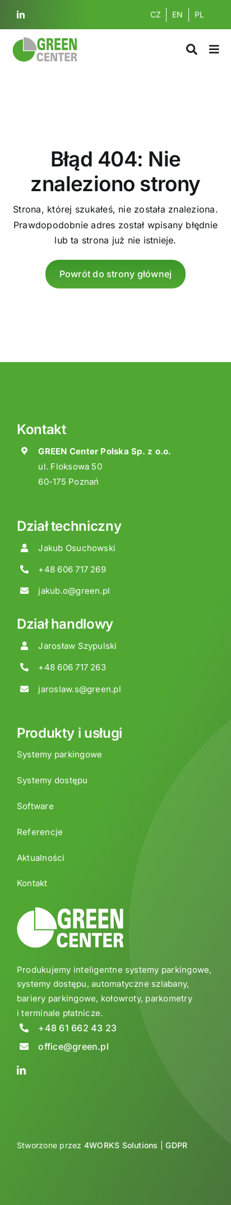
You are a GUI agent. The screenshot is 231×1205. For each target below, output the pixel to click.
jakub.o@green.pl (74, 590)
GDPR (176, 1145)
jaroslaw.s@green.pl (79, 689)
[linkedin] (21, 15)
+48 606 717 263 (72, 667)
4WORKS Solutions (121, 1145)
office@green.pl (73, 1046)
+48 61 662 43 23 (77, 1027)
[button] (22, 1182)
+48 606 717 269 (72, 569)
